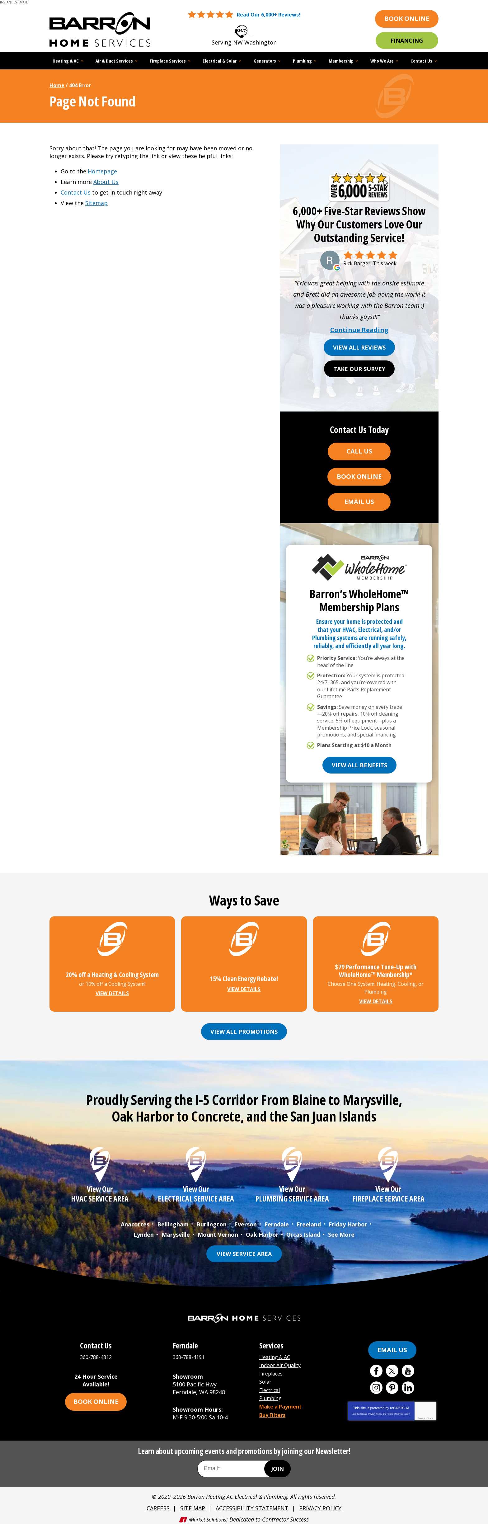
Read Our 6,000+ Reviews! (268, 14)
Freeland (309, 1223)
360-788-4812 (252, 29)
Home (56, 85)
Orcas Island (303, 1232)
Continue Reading (359, 330)
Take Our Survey (359, 369)
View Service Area (244, 1251)
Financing (407, 40)
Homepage (102, 171)
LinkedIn (408, 1385)
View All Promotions (244, 1031)
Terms (430, 1415)
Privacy (421, 1415)
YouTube (408, 1368)
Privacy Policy (375, 1411)
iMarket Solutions (207, 1515)
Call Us (359, 451)
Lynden (144, 1232)
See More (341, 1232)
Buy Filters (274, 1409)
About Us (106, 182)
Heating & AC (276, 1354)
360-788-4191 (190, 1354)
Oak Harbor (262, 1232)
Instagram (376, 1385)
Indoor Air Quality (283, 1362)
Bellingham (173, 1223)
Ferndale (277, 1223)
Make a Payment (283, 1401)
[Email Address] (244, 1465)
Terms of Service (395, 1411)
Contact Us (76, 192)
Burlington (211, 1223)
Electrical (271, 1385)
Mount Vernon (218, 1232)
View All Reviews (359, 347)
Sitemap (96, 203)
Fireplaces (273, 1369)
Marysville (176, 1232)
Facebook (376, 1368)
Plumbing (272, 1393)
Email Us (359, 501)
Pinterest (392, 1385)
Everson (245, 1223)
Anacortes (135, 1223)
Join (277, 1465)
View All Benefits (359, 765)
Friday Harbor (348, 1223)
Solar (266, 1377)
